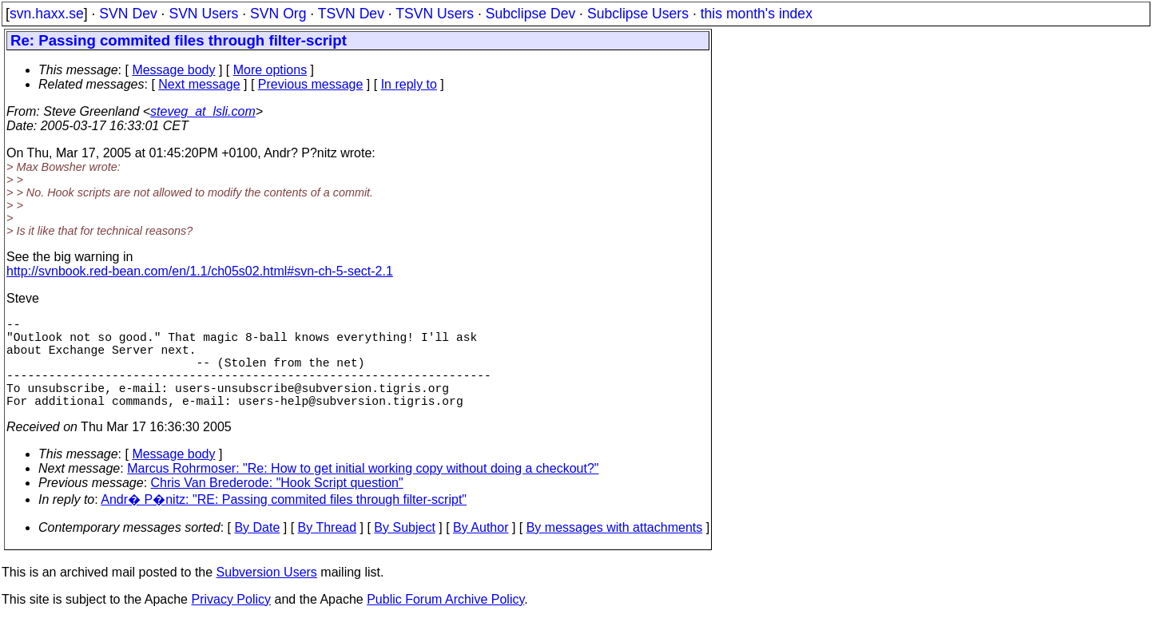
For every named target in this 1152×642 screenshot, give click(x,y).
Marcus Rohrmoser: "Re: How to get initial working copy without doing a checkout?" (362, 490)
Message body (173, 70)
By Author (480, 550)
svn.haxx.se (47, 14)
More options (270, 70)
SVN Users (203, 14)
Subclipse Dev (530, 14)
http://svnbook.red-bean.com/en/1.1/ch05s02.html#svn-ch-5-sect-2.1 (199, 271)
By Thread (327, 550)
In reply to (409, 84)
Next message (199, 84)
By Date (257, 550)
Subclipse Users (638, 14)
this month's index (756, 14)
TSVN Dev (351, 14)
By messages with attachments (614, 550)
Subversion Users (266, 594)
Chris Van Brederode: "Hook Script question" (277, 505)
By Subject (404, 550)
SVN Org (278, 14)
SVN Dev (128, 14)
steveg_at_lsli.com (203, 111)
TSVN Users (434, 14)
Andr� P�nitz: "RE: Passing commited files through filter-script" (284, 522)
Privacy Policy (231, 621)
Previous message (310, 84)
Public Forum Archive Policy (445, 621)
